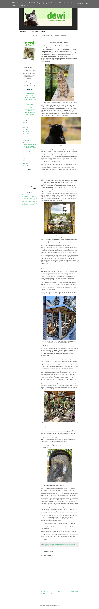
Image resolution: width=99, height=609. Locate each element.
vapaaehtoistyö (25, 204)
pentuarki (35, 201)
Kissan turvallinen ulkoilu (30, 99)
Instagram (63, 35)
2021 (24, 161)
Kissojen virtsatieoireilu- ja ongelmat (30, 110)
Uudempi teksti (44, 591)
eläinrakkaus (34, 194)
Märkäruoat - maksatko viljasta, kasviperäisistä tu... (30, 148)
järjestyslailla (66, 148)
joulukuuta (27, 129)
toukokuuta (27, 142)
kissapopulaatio (33, 200)
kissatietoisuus (24, 201)
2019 (24, 165)
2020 (24, 163)
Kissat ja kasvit (30, 104)
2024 (24, 125)
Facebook (57, 35)
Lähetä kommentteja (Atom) (49, 593)
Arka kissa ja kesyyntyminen (30, 91)
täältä (58, 161)
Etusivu (35, 35)
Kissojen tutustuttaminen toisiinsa (30, 106)
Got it (86, 3)
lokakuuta (27, 133)
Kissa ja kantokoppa (30, 93)
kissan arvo (63, 544)
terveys (35, 203)
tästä (76, 261)
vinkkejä (32, 204)
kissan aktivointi (57, 544)
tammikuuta (27, 156)
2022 (24, 158)
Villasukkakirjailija (45, 171)
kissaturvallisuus (51, 545)
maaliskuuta (27, 151)
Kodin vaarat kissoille (30, 112)
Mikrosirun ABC (30, 114)
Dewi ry (25, 194)
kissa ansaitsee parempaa (49, 544)
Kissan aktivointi (30, 95)
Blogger (58, 605)
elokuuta (27, 138)
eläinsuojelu (25, 196)
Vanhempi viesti (74, 591)
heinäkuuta (27, 140)
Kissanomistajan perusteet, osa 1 (30, 101)
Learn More (79, 3)
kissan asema (25, 200)
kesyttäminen (34, 196)
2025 (24, 123)
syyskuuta (27, 135)
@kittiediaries (72, 235)
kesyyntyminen (25, 198)
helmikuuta (27, 153)
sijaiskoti (24, 203)
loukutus (30, 201)
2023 (24, 127)
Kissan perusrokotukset (30, 97)
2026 (24, 120)
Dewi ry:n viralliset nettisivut (45, 35)
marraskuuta (27, 131)
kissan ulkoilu (69, 544)
